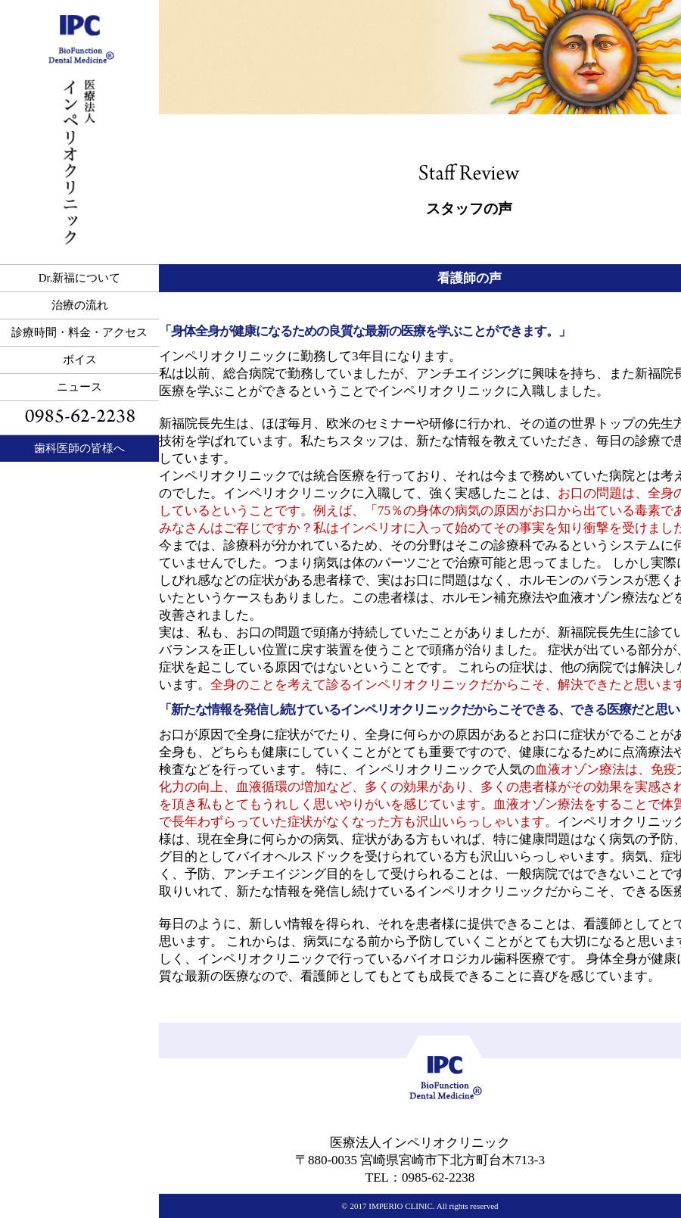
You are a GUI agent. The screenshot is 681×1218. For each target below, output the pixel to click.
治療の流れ (79, 305)
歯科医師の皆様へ (79, 448)
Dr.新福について (80, 278)
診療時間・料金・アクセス (79, 332)
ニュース (79, 387)
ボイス (80, 360)
